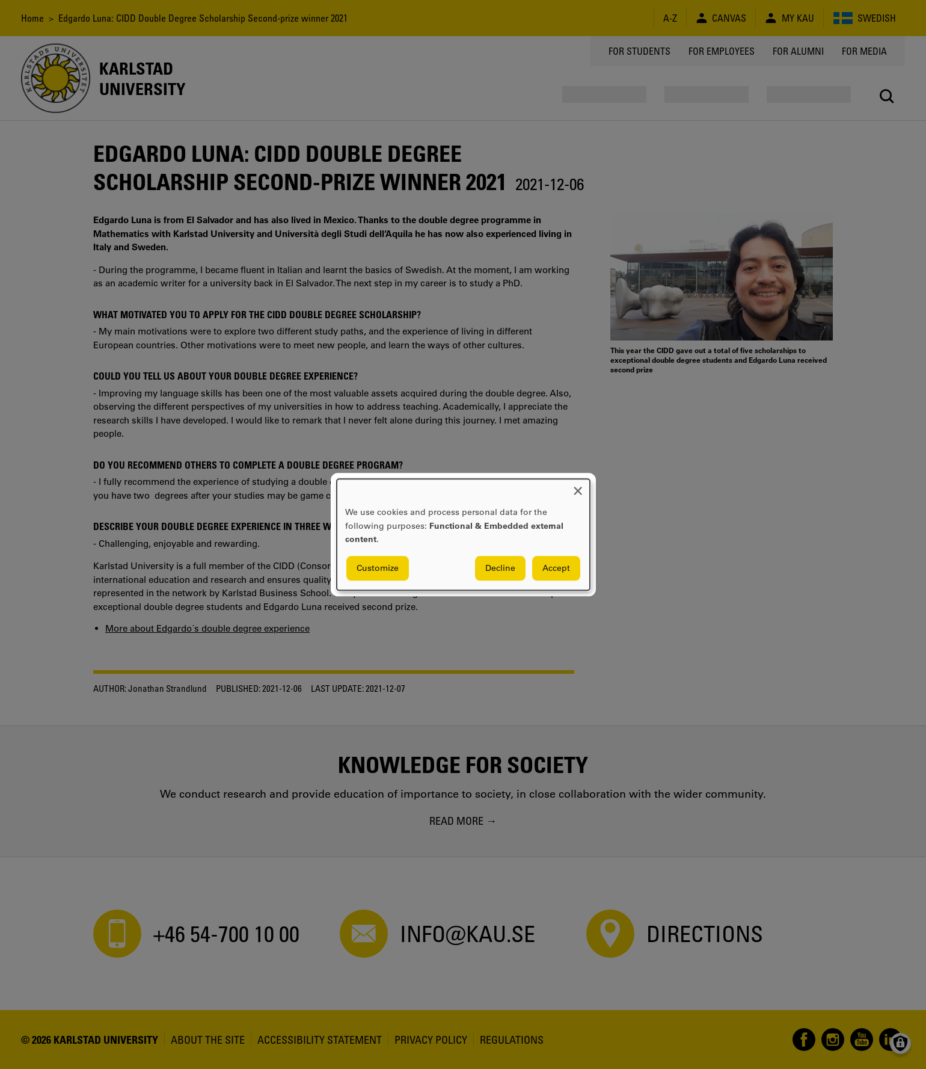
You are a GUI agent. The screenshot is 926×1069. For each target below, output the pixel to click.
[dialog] (463, 534)
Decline (500, 567)
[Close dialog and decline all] (578, 486)
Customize (378, 567)
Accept (556, 567)
